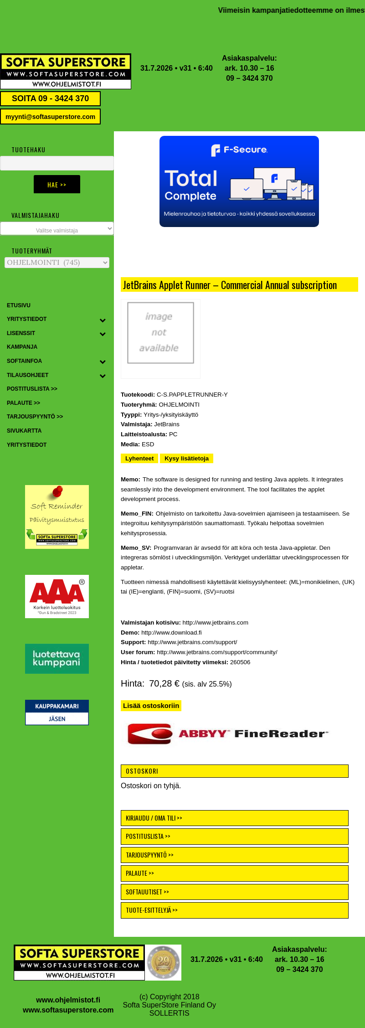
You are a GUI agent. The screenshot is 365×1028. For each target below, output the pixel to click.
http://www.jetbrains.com (215, 622)
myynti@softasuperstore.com (50, 116)
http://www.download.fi (171, 632)
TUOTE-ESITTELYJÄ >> (152, 909)
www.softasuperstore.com (68, 1010)
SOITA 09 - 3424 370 (50, 98)
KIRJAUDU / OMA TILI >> (154, 817)
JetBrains (167, 424)
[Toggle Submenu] (102, 319)
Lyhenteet (139, 458)
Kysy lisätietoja (187, 458)
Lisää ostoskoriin (151, 705)
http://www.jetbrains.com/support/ (192, 642)
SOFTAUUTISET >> (147, 891)
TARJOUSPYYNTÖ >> (150, 854)
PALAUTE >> (140, 873)
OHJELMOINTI (179, 404)
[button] (239, 181)
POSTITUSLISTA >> (148, 836)
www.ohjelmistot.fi (68, 1000)
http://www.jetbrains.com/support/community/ (217, 652)
